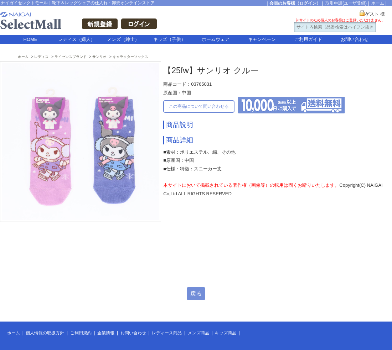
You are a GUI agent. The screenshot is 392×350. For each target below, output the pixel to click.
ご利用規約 (81, 332)
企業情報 (105, 332)
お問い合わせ (354, 39)
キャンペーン (262, 39)
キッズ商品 (225, 332)
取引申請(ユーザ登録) (346, 3)
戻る (196, 294)
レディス (41, 57)
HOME (30, 39)
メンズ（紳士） (123, 39)
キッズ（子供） (169, 39)
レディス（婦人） (76, 39)
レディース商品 (167, 332)
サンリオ (99, 57)
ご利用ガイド (308, 39)
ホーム (377, 3)
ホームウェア (215, 39)
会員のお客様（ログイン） (295, 3)
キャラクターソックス (130, 57)
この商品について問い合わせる (199, 106)
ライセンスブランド (71, 57)
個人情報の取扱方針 (45, 332)
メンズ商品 (198, 332)
